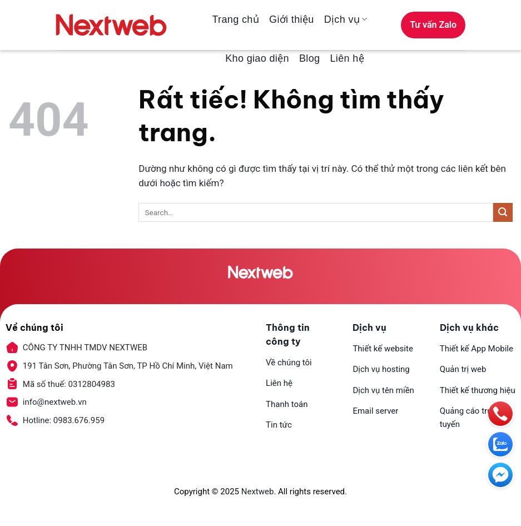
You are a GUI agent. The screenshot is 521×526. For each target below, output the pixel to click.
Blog (309, 58)
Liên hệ (347, 58)
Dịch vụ (346, 19)
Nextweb (257, 492)
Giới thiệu (291, 19)
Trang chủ (235, 19)
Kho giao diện (257, 58)
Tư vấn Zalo (433, 24)
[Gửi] (503, 212)
